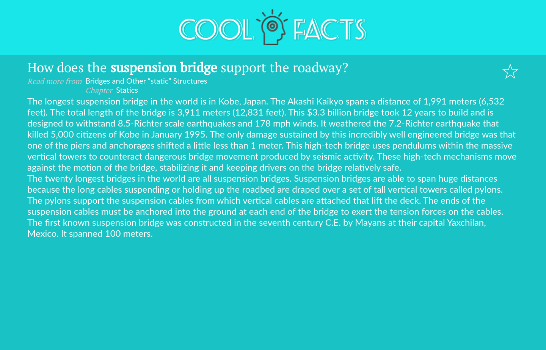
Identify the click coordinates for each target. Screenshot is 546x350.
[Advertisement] (273, 295)
